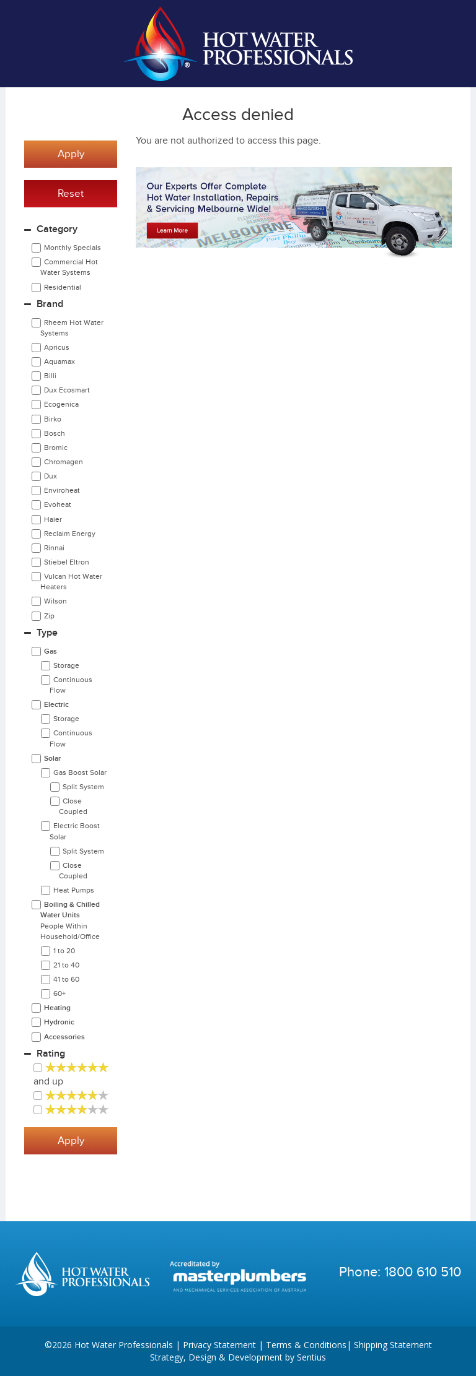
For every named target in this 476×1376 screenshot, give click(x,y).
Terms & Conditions (306, 1345)
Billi (50, 375)
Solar (52, 758)
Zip (49, 616)
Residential (62, 287)
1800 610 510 (422, 1272)
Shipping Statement (393, 1345)
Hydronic (59, 1022)
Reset (71, 194)
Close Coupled (73, 806)
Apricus (56, 347)
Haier (53, 519)
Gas (50, 651)
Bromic (56, 447)
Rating (51, 1054)
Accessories (64, 1037)
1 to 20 (64, 950)
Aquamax (59, 361)
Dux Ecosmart (67, 390)
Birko (52, 419)
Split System (83, 786)
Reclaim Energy (69, 533)
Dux (50, 476)
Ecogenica (61, 404)
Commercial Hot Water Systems (69, 267)
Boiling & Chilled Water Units (70, 920)
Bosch (54, 433)
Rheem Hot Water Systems (72, 327)
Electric (56, 704)
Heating (57, 1008)
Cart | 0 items (445, 43)
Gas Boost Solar (80, 772)
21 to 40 (66, 965)
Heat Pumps (73, 890)
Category (57, 229)
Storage (66, 665)
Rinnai (54, 547)
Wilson (55, 601)
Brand (50, 304)
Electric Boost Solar (75, 831)
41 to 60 (66, 979)
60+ (59, 993)
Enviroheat (62, 490)
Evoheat (57, 504)
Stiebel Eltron (66, 562)
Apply (71, 154)
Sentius (311, 1357)
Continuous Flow (71, 684)
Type (47, 633)
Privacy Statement (219, 1345)
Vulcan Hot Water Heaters (71, 581)
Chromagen (63, 461)
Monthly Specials (72, 247)
